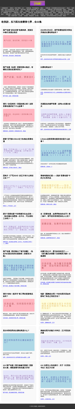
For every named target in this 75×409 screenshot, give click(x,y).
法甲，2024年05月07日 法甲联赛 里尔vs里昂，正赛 (16, 357)
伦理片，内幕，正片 (46, 356)
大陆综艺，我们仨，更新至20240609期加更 (36, 11)
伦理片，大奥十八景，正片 (62, 14)
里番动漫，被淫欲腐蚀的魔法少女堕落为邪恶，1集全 (42, 12)
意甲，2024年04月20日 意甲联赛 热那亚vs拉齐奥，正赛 (55, 59)
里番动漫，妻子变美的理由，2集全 (57, 9)
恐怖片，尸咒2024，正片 (9, 205)
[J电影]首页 (5, 8)
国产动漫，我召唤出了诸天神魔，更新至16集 (15, 285)
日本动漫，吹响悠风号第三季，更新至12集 (14, 318)
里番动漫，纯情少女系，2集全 (48, 204)
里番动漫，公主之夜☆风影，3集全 (15, 14)
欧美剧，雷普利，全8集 (47, 14)
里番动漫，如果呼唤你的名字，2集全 (50, 238)
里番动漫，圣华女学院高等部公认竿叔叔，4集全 (53, 15)
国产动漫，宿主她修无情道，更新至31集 (13, 392)
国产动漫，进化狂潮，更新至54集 (12, 55)
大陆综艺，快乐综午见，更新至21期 (59, 11)
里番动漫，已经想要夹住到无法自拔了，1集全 (58, 8)
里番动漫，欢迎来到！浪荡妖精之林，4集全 (14, 131)
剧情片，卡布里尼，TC (32, 14)
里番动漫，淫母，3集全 (20, 12)
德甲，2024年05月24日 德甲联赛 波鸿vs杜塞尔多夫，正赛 (56, 129)
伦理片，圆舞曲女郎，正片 (48, 322)
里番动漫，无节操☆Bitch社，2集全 (12, 167)
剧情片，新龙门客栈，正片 (17, 8)
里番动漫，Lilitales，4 (46, 166)
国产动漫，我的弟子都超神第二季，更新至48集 (33, 9)
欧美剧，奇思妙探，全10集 (31, 15)
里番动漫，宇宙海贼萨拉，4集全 (34, 8)
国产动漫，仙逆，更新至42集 (10, 95)
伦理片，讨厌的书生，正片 (48, 399)
